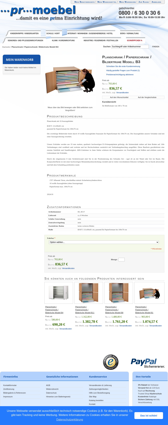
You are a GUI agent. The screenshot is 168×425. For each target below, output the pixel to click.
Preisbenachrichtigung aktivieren (120, 74)
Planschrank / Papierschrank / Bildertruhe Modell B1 (144, 310)
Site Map (92, 397)
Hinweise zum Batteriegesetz (58, 397)
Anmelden (156, 2)
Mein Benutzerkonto (84, 2)
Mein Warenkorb (127, 2)
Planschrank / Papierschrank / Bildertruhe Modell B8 (114, 310)
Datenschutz (51, 393)
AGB (48, 385)
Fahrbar (51, 238)
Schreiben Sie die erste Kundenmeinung (123, 66)
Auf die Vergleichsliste (147, 97)
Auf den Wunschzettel (119, 97)
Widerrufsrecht (52, 389)
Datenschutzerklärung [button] (69, 419)
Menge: (114, 259)
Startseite (6, 47)
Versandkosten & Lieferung (100, 385)
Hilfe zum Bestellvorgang (99, 393)
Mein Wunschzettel (107, 2)
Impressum (8, 397)
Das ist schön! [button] (148, 415)
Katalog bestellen (96, 400)
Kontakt (92, 404)
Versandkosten (122, 92)
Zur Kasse (144, 2)
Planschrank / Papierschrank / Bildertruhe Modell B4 (54, 310)
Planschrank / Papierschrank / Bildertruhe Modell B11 (84, 310)
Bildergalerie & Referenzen (14, 393)
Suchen (107, 46)
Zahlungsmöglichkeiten (98, 389)
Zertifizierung (8, 389)
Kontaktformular (10, 385)
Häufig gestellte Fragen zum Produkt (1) (123, 70)
